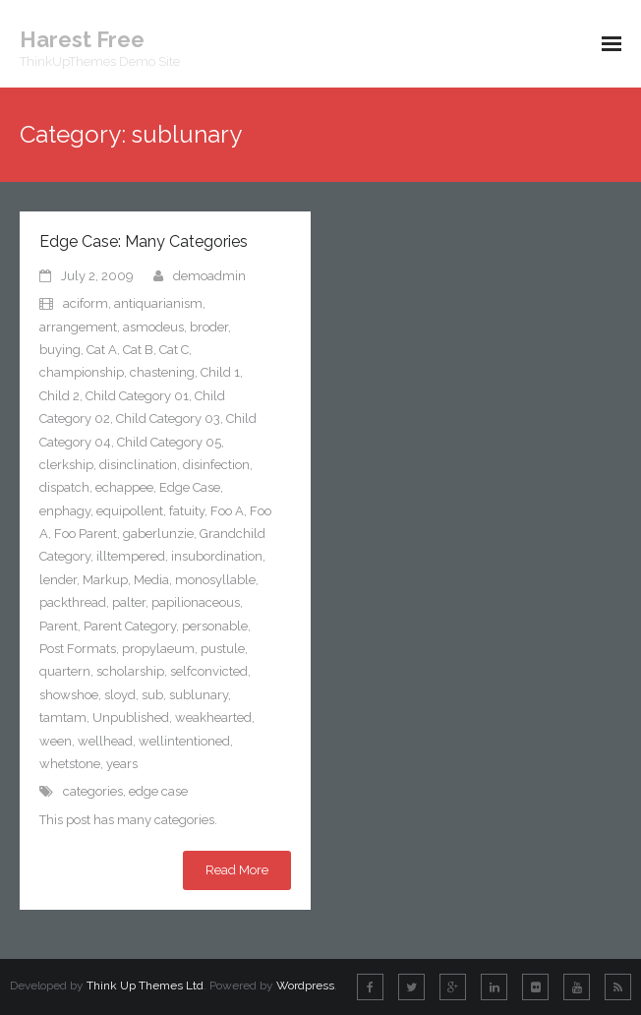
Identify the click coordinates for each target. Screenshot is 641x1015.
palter (129, 602)
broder (209, 327)
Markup (105, 579)
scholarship (130, 671)
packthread (72, 602)
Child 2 (59, 395)
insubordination (216, 556)
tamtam (63, 717)
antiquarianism (158, 303)
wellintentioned (184, 741)
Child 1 (220, 372)
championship (81, 372)
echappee (124, 487)
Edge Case (189, 487)
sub (152, 694)
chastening (162, 372)
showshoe (68, 694)
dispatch (64, 487)
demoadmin (209, 276)
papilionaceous (195, 602)
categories (93, 791)
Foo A (227, 511)
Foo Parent (85, 533)
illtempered (130, 556)
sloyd (120, 694)
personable (215, 626)
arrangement (78, 327)
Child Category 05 (169, 442)
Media (151, 579)
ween (55, 741)
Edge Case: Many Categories (143, 241)
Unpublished (130, 717)
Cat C (174, 349)
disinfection (216, 464)
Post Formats (77, 648)
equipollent (129, 511)
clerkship (66, 464)
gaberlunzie (158, 533)
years (122, 763)
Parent (58, 626)
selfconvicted (209, 671)
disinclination (138, 464)
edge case (158, 791)
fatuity (186, 511)
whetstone (69, 763)
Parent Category (130, 626)
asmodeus (153, 327)
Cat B (138, 349)
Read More (236, 870)
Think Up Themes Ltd (145, 985)
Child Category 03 (168, 418)
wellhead (105, 741)
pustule (223, 648)
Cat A (102, 349)
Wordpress (305, 985)
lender (58, 579)
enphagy (64, 511)
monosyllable (215, 579)
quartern (64, 671)
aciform (85, 303)
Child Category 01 (137, 395)
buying (60, 349)
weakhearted (213, 717)
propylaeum (158, 648)
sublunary (198, 694)
